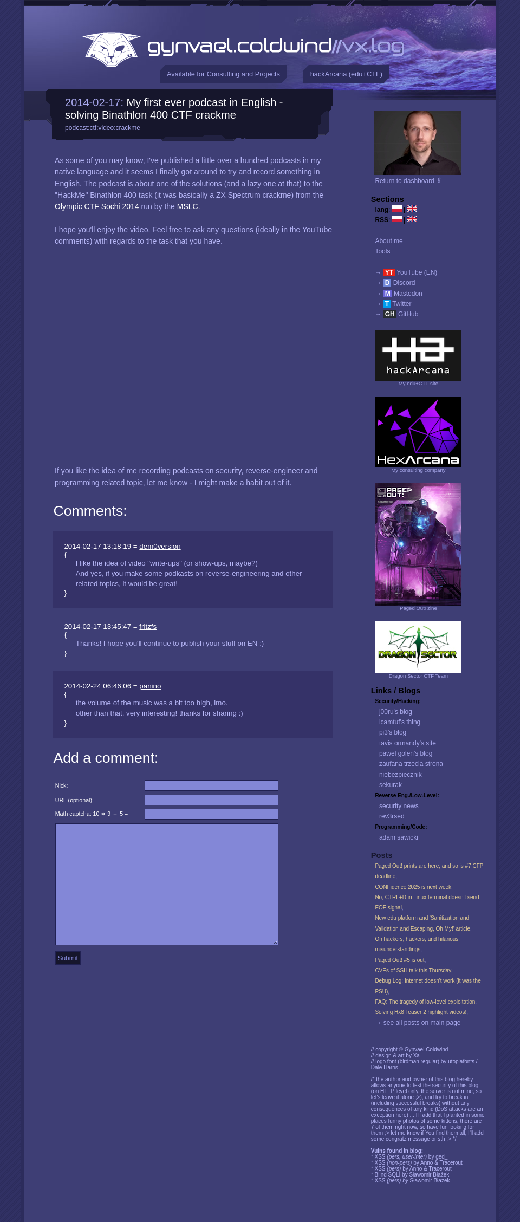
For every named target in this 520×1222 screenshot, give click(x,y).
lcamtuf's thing (399, 722)
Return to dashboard (409, 181)
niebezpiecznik (400, 774)
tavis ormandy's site (407, 743)
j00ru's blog (395, 712)
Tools (382, 251)
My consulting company (418, 470)
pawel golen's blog (405, 753)
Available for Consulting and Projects (223, 74)
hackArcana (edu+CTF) (346, 74)
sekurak (390, 785)
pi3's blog (392, 732)
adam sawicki (398, 837)
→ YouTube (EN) (406, 272)
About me (388, 241)
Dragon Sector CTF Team (418, 676)
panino (150, 686)
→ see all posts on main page (417, 1022)
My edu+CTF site (418, 383)
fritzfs (148, 626)
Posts (382, 855)
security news (399, 806)
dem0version (159, 546)
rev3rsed (392, 816)
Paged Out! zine (418, 608)
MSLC (187, 206)
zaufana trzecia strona (411, 764)
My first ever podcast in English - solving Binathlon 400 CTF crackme (174, 108)
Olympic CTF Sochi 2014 (97, 206)
